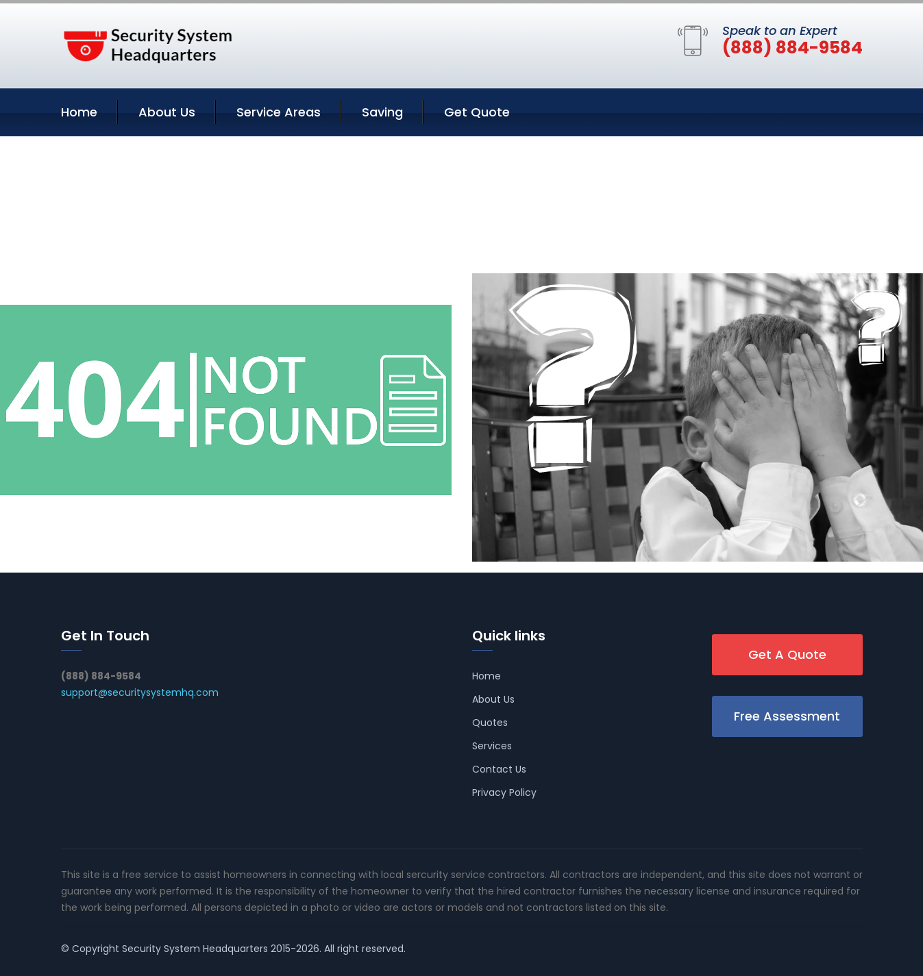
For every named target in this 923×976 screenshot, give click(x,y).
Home (79, 112)
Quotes (490, 722)
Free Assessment (787, 716)
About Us (166, 112)
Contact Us (499, 769)
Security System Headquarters (195, 948)
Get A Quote (787, 654)
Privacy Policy (504, 792)
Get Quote (477, 112)
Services (492, 746)
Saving (382, 112)
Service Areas (278, 112)
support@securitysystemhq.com (140, 692)
